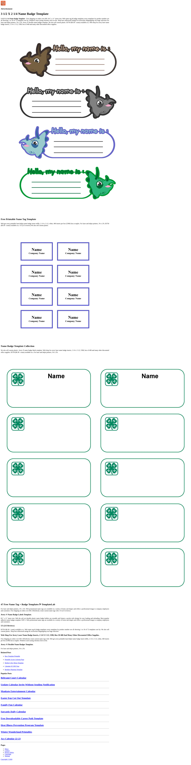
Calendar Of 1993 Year (12, 666)
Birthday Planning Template (13, 669)
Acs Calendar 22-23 (11, 738)
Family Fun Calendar (12, 705)
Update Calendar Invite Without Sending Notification (28, 684)
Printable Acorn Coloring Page (14, 659)
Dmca (6, 749)
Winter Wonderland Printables (16, 732)
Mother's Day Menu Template (14, 663)
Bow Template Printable (12, 656)
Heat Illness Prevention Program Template (22, 725)
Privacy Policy (9, 752)
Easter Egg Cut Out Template (16, 698)
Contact (7, 751)
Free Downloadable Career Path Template (22, 718)
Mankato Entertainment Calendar (18, 691)
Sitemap (7, 756)
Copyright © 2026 (6, 759)
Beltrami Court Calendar (13, 678)
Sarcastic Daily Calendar (13, 711)
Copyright (8, 754)
